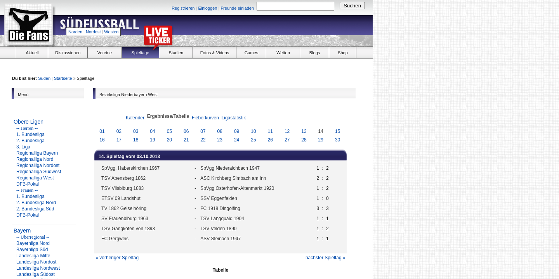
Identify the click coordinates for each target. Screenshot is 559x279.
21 (186, 140)
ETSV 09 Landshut (121, 198)
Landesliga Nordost (36, 262)
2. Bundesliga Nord (36, 202)
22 (202, 140)
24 (236, 140)
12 (287, 131)
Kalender (135, 118)
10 (253, 131)
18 (135, 140)
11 (270, 131)
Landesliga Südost (35, 274)
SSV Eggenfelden (218, 198)
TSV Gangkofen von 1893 (128, 228)
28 (303, 140)
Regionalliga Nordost (37, 165)
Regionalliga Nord (34, 159)
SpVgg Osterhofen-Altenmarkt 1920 (237, 188)
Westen (111, 31)
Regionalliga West (35, 178)
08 (219, 131)
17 (119, 140)
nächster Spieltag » (325, 257)
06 (186, 131)
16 (101, 140)
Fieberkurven (205, 118)
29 (320, 140)
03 (135, 131)
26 (270, 140)
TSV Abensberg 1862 (123, 178)
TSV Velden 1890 (218, 228)
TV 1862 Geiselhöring (123, 208)
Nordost (93, 31)
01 (101, 131)
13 (303, 131)
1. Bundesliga (30, 134)
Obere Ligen (28, 122)
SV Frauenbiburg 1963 (124, 218)
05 (169, 131)
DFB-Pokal (27, 184)
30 (337, 140)
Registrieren (183, 8)
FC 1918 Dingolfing (220, 208)
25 (253, 140)
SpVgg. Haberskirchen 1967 (130, 168)
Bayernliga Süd (32, 249)
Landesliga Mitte (33, 255)
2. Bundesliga (30, 140)
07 (202, 131)
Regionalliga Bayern (37, 153)
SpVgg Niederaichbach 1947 (230, 168)
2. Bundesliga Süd (35, 209)
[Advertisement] (282, 29)
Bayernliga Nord (33, 243)
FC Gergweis (114, 238)
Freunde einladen (237, 8)
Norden (75, 31)
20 (169, 140)
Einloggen (207, 8)
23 (219, 140)
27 (287, 140)
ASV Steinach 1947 (220, 238)
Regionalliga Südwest (38, 171)
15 (337, 131)
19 (152, 140)
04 (152, 131)
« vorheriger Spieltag (117, 257)
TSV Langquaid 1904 (222, 218)
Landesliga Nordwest (38, 268)
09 (236, 131)
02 (119, 131)
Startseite (63, 78)
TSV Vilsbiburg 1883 (122, 188)
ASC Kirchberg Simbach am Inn (233, 178)
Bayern (22, 230)
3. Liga (23, 147)
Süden (44, 78)
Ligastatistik (234, 118)
